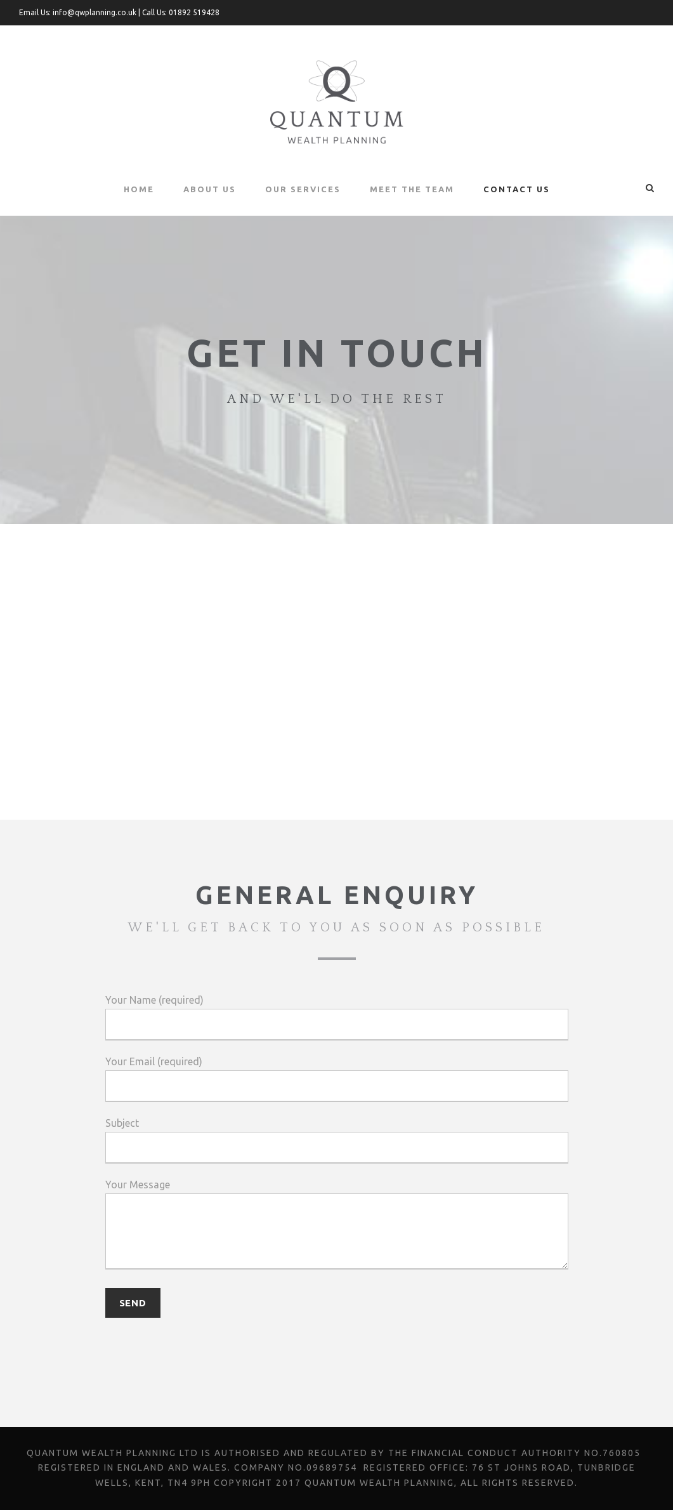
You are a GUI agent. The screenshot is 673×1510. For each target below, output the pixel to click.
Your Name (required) (336, 1018)
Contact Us (517, 189)
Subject (336, 1141)
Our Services (303, 189)
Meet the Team (413, 189)
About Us (208, 189)
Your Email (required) (336, 1079)
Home (138, 189)
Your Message (336, 1227)
